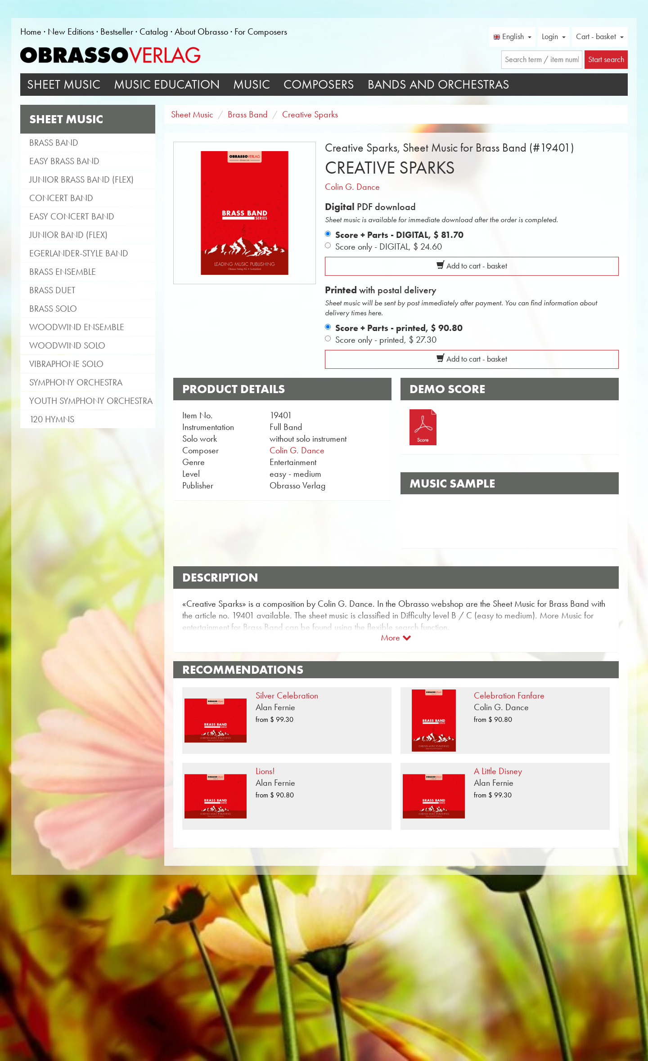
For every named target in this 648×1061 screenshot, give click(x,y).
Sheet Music (63, 84)
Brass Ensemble (62, 271)
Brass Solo (53, 308)
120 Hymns (51, 419)
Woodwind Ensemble (76, 327)
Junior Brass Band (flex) (81, 179)
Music (251, 84)
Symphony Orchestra (75, 382)
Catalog (154, 31)
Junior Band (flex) (68, 234)
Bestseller (116, 31)
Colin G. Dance (352, 186)
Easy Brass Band (64, 161)
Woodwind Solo (67, 345)
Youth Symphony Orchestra (91, 400)
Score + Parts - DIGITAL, (399, 234)
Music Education (167, 84)
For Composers (260, 31)
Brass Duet (52, 290)
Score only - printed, (385, 339)
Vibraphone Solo (66, 363)
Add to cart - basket (471, 266)
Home (30, 31)
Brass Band (53, 142)
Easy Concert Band (71, 216)
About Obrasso (201, 31)
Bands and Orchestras (438, 84)
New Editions (71, 31)
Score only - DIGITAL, (388, 246)
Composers (319, 84)
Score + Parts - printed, (399, 327)
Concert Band (61, 198)
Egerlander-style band (78, 253)
